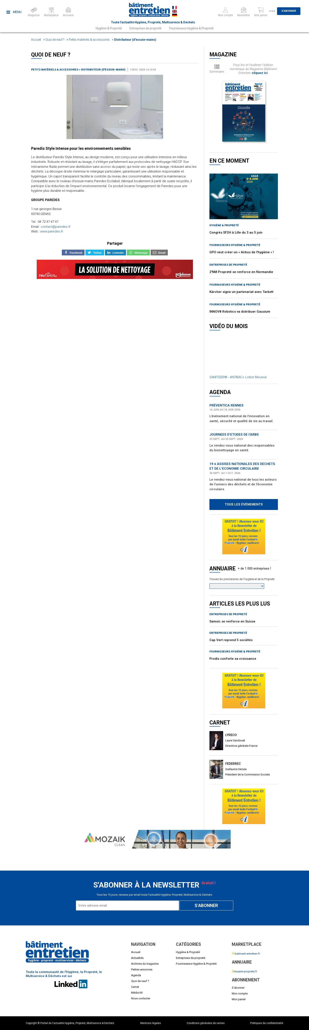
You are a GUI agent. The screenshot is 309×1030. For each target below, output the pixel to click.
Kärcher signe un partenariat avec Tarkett (241, 292)
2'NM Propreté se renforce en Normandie (241, 272)
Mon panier (239, 999)
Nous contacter (140, 998)
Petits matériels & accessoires (89, 39)
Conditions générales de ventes (206, 1023)
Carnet (135, 986)
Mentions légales (150, 1023)
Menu (13, 12)
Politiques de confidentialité (266, 1023)
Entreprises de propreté (146, 28)
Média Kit (137, 992)
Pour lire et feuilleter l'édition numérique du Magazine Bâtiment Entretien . (253, 69)
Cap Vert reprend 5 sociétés (231, 640)
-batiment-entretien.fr (246, 953)
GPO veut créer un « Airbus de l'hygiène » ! (241, 252)
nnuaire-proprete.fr (244, 971)
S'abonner (292, 10)
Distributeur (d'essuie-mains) (135, 39)
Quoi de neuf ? (54, 39)
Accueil (36, 39)
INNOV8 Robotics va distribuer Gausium (239, 311)
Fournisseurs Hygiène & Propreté (191, 28)
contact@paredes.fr (56, 227)
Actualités (137, 958)
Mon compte (240, 993)
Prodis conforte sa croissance (232, 659)
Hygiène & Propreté (109, 28)
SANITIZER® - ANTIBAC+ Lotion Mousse (238, 377)
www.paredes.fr (51, 231)
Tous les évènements (244, 504)
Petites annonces (141, 969)
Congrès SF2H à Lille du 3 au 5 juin (235, 232)
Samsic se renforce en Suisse (232, 621)
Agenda (136, 975)
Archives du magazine (145, 963)
